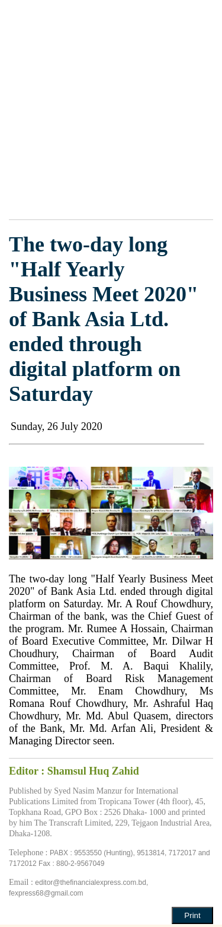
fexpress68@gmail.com (46, 893)
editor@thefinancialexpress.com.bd (90, 882)
